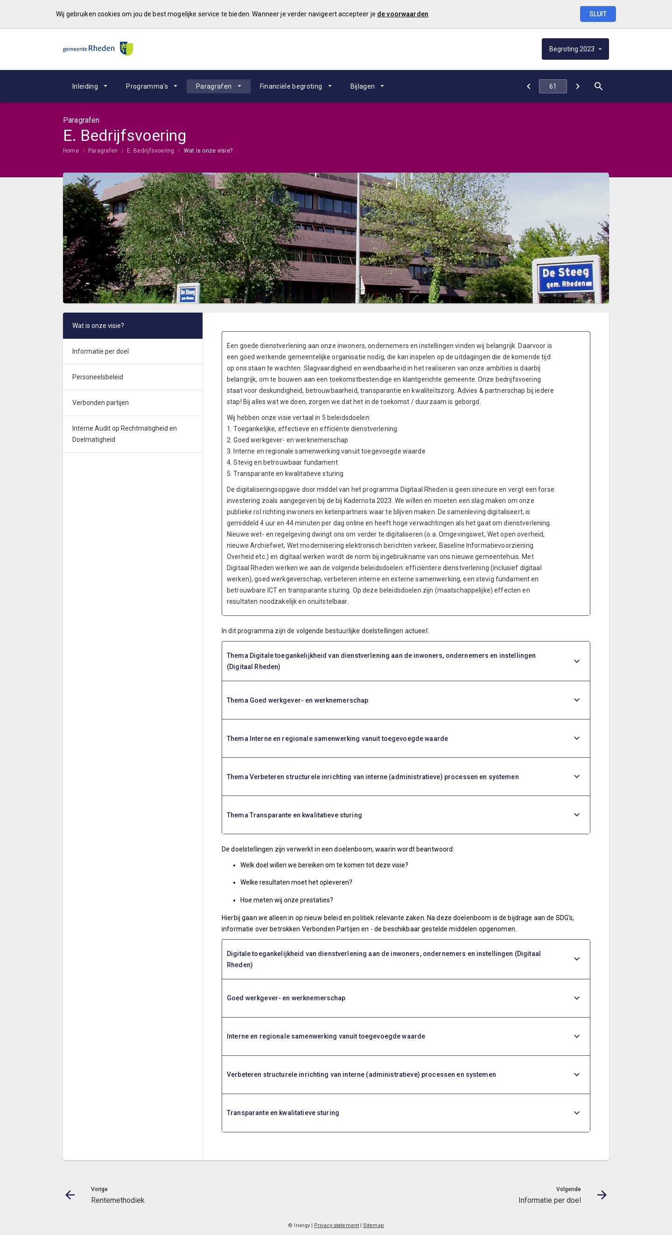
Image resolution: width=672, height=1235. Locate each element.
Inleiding (85, 86)
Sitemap (373, 1225)
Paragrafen (214, 86)
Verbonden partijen (100, 402)
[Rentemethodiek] (528, 86)
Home (71, 150)
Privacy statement (336, 1225)
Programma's (147, 86)
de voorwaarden (402, 14)
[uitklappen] (577, 661)
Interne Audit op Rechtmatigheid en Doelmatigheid (124, 434)
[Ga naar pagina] (553, 86)
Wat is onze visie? (208, 150)
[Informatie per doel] (577, 86)
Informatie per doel (100, 351)
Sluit (598, 14)
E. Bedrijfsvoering (150, 150)
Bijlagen (362, 86)
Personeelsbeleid (97, 377)
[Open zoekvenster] (598, 86)
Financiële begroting (291, 86)
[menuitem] (90, 86)
